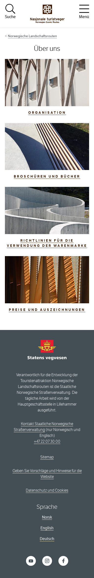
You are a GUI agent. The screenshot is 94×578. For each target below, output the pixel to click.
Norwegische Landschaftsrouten (32, 36)
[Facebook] (63, 560)
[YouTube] (31, 560)
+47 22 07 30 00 (47, 441)
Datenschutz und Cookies (47, 490)
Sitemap (47, 457)
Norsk (47, 517)
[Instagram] (47, 560)
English (47, 528)
